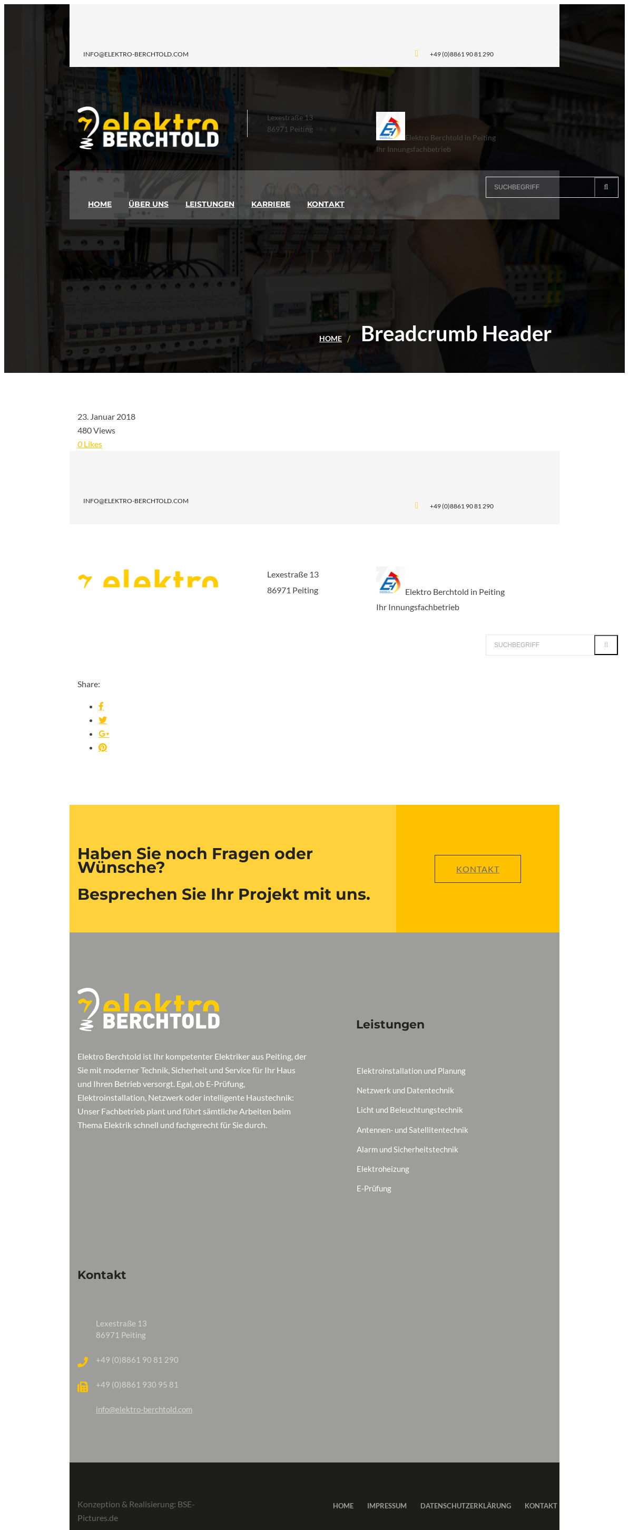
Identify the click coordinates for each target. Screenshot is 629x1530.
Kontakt (477, 869)
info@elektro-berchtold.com (144, 1409)
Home (330, 338)
